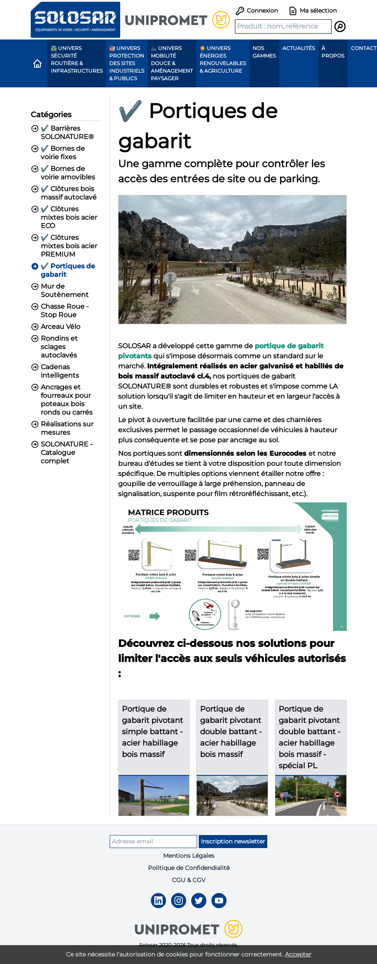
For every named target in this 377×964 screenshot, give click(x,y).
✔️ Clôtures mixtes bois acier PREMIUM (64, 246)
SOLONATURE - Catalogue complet (61, 452)
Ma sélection (312, 11)
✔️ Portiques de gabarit (63, 270)
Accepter (298, 954)
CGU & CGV (189, 880)
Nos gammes (264, 52)
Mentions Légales (188, 855)
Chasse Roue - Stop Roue (60, 310)
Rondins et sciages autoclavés (54, 346)
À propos (333, 52)
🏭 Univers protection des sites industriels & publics (126, 63)
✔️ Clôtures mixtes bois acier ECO (64, 217)
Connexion (256, 10)
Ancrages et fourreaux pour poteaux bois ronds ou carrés (61, 399)
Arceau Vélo (55, 327)
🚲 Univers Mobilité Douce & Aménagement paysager (172, 63)
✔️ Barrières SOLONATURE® (62, 132)
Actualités (298, 48)
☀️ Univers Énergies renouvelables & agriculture (223, 59)
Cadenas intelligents (55, 371)
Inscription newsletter (233, 841)
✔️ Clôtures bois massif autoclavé (64, 193)
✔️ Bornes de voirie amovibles (63, 173)
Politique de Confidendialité (188, 868)
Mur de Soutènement (60, 290)
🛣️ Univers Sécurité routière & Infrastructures (77, 59)
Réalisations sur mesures (62, 428)
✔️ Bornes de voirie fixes (58, 152)
